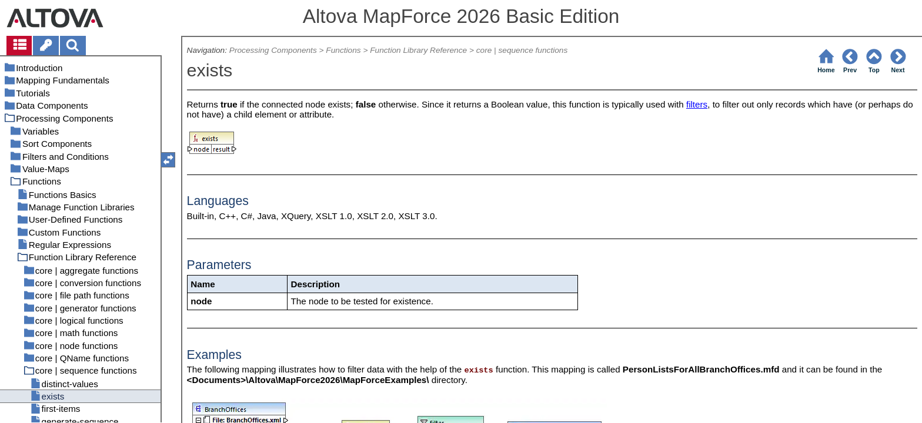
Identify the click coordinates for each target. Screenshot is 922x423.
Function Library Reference (418, 50)
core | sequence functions (522, 50)
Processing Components (273, 50)
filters (696, 104)
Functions (343, 50)
